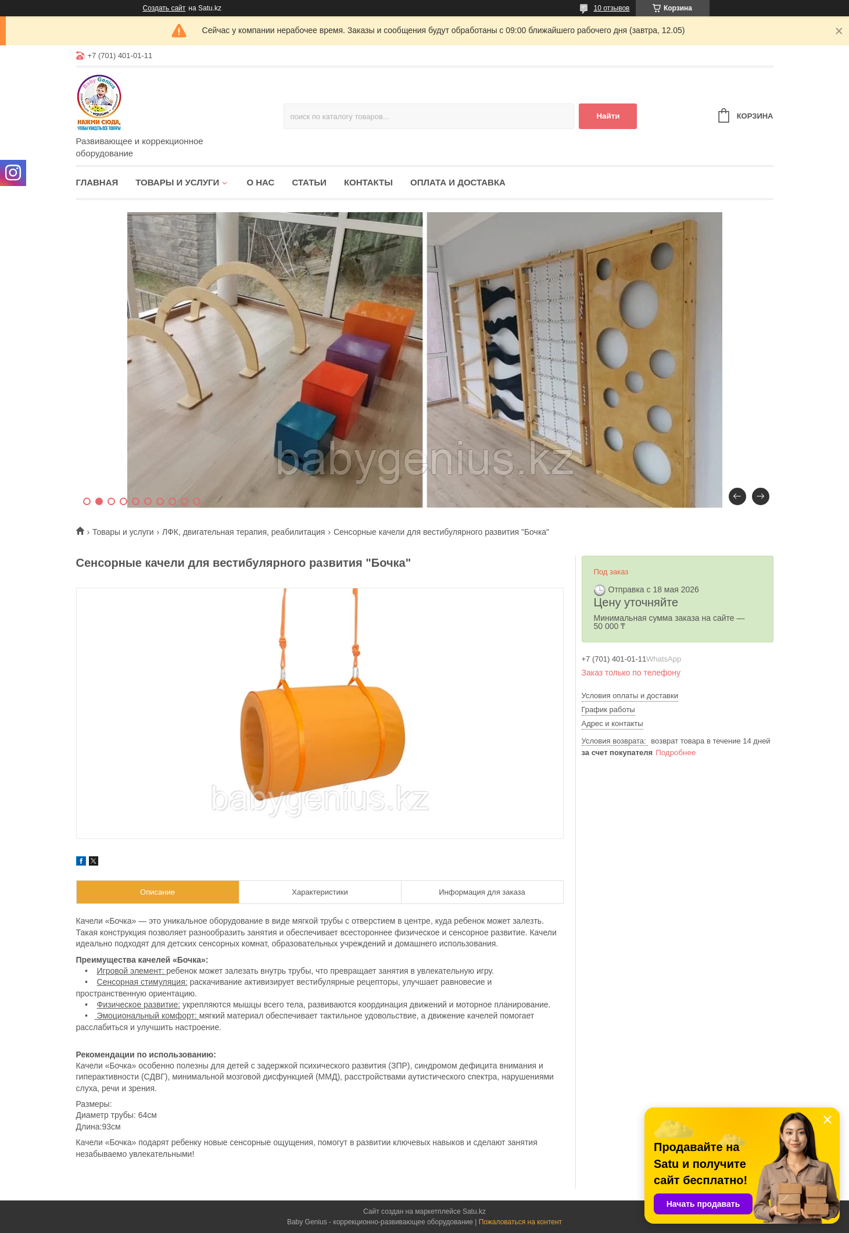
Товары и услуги (177, 182)
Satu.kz (474, 1211)
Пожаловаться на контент (520, 1222)
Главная (97, 182)
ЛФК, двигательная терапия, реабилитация (243, 532)
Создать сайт (164, 8)
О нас (260, 182)
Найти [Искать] (607, 116)
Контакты (368, 182)
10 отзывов (611, 8)
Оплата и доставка (458, 182)
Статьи (309, 182)
